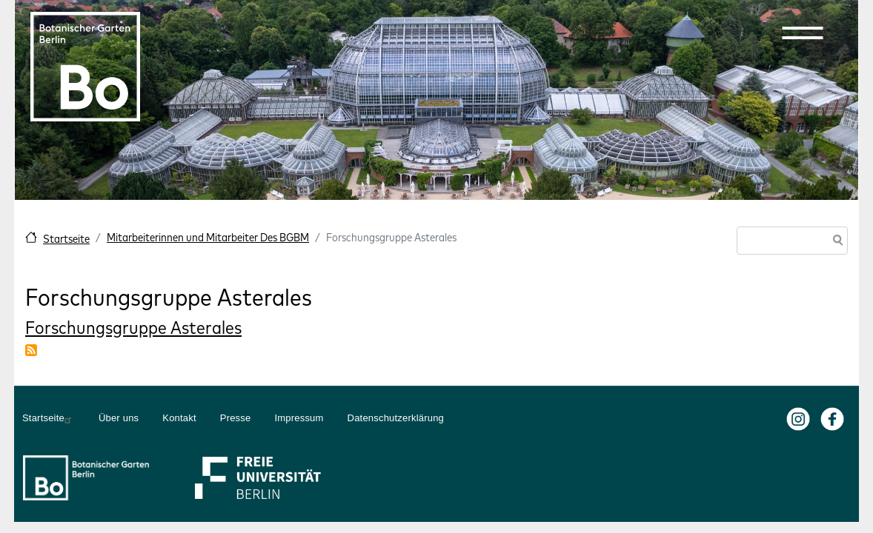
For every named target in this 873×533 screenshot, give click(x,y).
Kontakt (179, 417)
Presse (235, 417)
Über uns (119, 417)
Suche (835, 242)
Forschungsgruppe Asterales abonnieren (31, 350)
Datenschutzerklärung (396, 417)
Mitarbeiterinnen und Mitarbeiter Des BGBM (208, 237)
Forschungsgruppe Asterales (133, 327)
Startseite (66, 239)
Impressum (298, 417)
